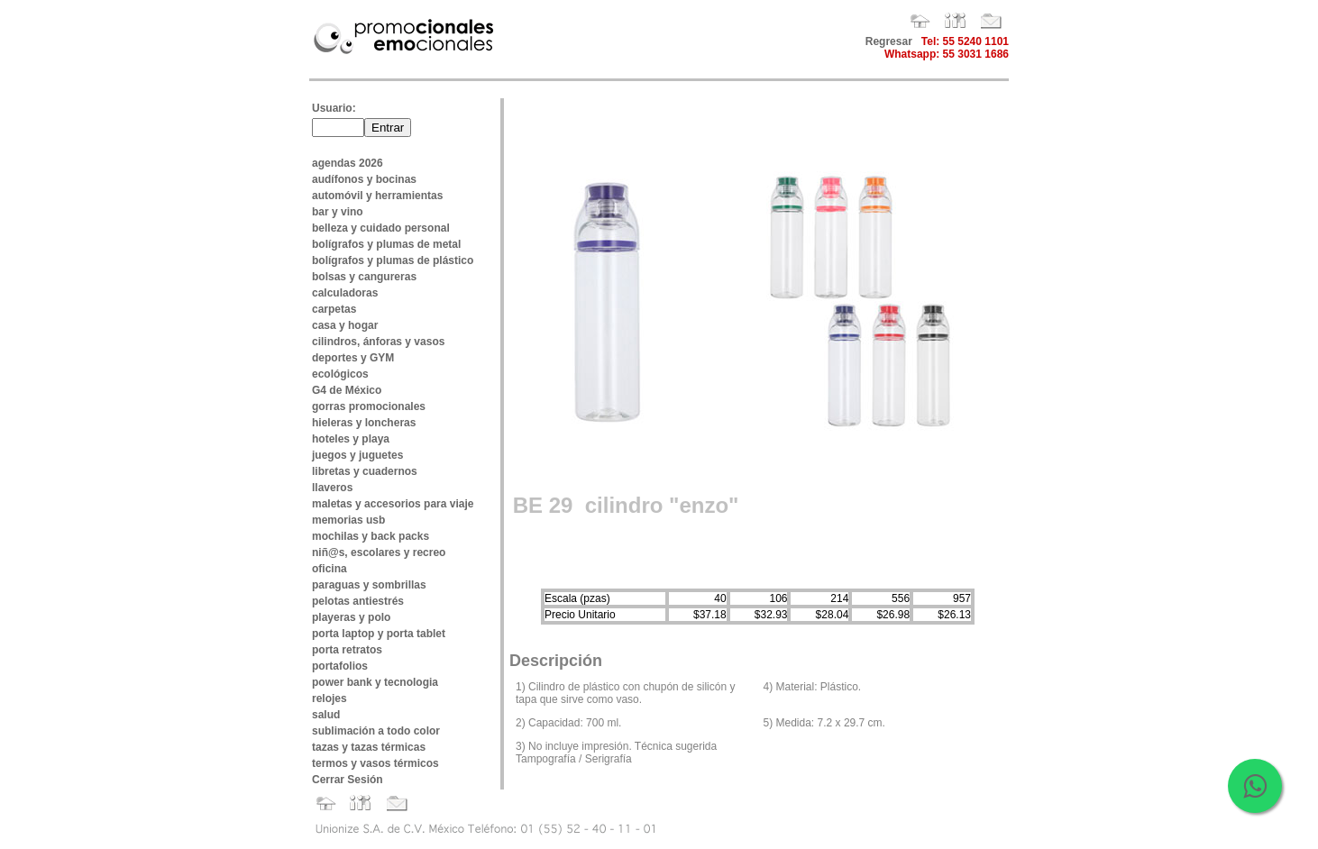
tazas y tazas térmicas (369, 747)
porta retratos (347, 650)
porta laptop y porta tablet (378, 633)
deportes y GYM (353, 357)
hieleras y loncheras (364, 422)
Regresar (888, 41)
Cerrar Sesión (347, 779)
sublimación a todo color (376, 731)
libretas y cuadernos (364, 471)
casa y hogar (345, 325)
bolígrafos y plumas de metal (386, 244)
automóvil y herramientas (377, 195)
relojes (329, 698)
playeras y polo (351, 617)
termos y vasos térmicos (375, 763)
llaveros (332, 487)
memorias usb (348, 520)
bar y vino (337, 211)
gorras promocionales (369, 406)
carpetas (334, 309)
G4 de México (346, 390)
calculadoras (345, 293)
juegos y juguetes (357, 455)
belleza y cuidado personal (381, 228)
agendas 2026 (347, 163)
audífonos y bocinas (364, 179)
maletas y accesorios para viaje (392, 504)
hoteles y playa (350, 439)
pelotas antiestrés (358, 601)
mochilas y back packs (370, 536)
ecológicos (340, 374)
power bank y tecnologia (375, 682)
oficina (329, 568)
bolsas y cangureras (364, 276)
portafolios (340, 666)
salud (326, 714)
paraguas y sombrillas (369, 585)
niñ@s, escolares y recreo (378, 552)
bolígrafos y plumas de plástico (392, 260)
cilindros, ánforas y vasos (378, 341)
